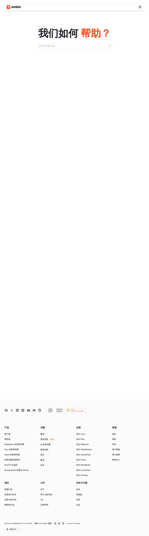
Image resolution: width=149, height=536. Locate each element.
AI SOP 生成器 (10, 465)
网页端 (7, 439)
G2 (41, 500)
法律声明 (44, 505)
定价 (78, 489)
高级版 (79, 494)
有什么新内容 (46, 494)
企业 (78, 505)
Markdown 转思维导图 (14, 444)
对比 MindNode (83, 465)
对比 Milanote (82, 444)
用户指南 (116, 449)
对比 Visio (80, 434)
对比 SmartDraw (83, 455)
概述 (42, 434)
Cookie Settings (73, 523)
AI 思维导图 (45, 444)
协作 (42, 455)
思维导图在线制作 (12, 460)
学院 (114, 444)
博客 (114, 439)
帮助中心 (116, 460)
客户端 (7, 434)
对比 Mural (81, 460)
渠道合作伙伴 (10, 494)
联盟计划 (8, 489)
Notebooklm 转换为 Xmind (16, 470)
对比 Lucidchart (83, 470)
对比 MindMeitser (84, 449)
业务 (78, 500)
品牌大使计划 (10, 500)
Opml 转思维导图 (12, 455)
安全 (42, 465)
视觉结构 (44, 450)
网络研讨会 (9, 505)
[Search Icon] (74, 46)
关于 (42, 489)
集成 (42, 460)
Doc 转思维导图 (11, 449)
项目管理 (44, 439)
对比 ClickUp (82, 475)
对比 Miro (80, 439)
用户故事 (116, 455)
